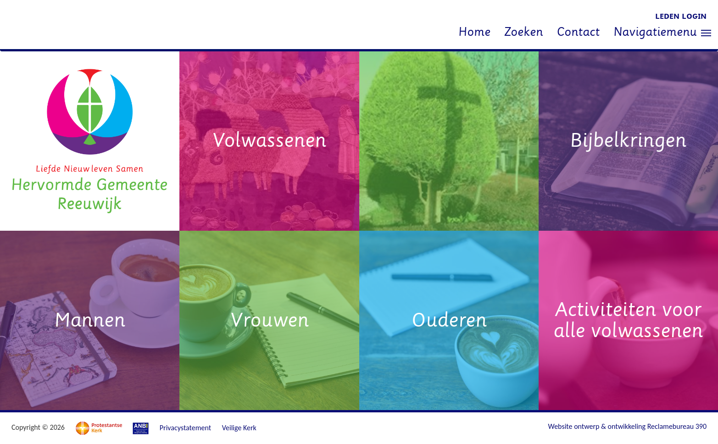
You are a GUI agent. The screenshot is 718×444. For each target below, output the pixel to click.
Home (474, 32)
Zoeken (523, 32)
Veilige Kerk (239, 427)
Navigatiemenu (662, 33)
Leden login (681, 16)
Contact (578, 32)
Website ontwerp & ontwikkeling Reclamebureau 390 (627, 426)
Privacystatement (185, 427)
